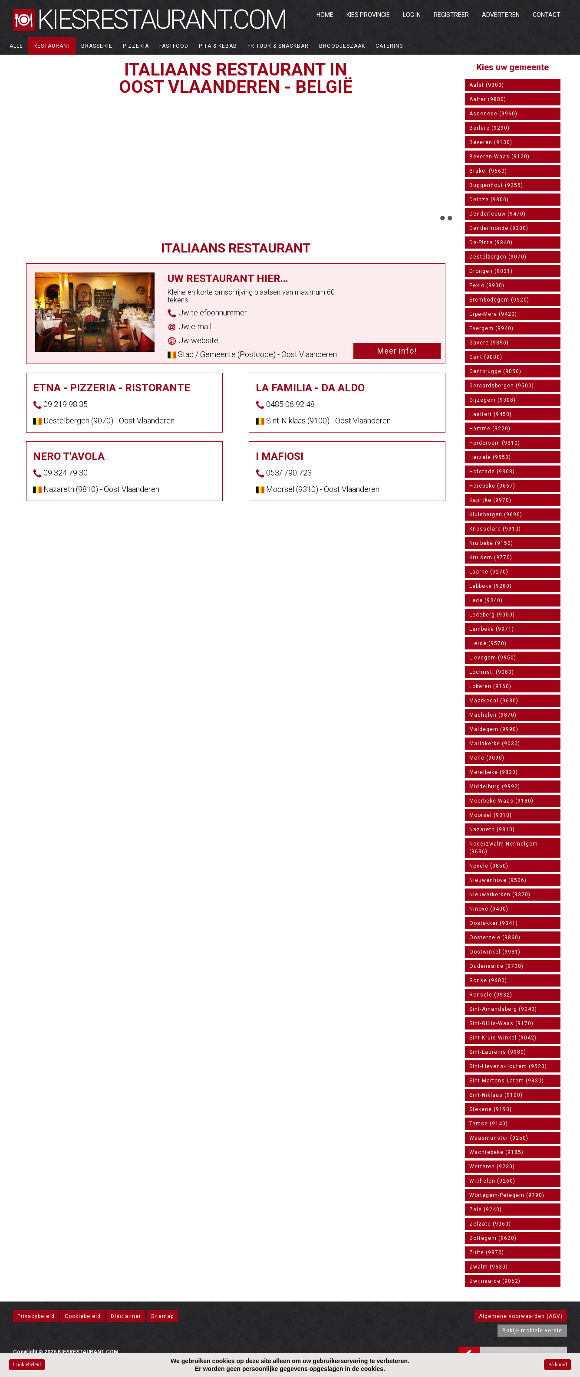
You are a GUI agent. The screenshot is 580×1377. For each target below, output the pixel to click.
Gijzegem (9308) (492, 400)
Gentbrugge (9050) (495, 371)
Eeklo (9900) (486, 285)
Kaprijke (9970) (490, 500)
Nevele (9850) (488, 866)
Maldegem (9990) (493, 729)
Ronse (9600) (488, 980)
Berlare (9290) (489, 128)
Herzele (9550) (490, 457)
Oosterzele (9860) (495, 937)
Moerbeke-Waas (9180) (501, 801)
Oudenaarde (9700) (496, 966)
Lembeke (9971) (491, 629)
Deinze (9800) (489, 200)
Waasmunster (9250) (498, 1138)
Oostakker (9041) (493, 923)
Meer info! (397, 350)
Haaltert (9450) (490, 414)
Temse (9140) (488, 1124)
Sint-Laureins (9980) (497, 1052)
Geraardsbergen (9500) (501, 386)
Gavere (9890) (489, 343)
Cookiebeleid (83, 1316)
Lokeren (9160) (490, 686)
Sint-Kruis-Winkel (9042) (503, 1038)
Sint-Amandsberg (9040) (503, 1009)
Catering (389, 46)
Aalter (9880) (487, 99)
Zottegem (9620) (493, 1238)
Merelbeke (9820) (493, 772)
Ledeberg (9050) (492, 615)
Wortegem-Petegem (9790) (506, 1195)
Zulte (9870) (486, 1252)
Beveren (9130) (490, 142)
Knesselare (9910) (495, 529)
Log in (412, 14)
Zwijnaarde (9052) (495, 1281)
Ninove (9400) (488, 909)
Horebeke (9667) (492, 486)
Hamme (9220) (490, 429)
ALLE (16, 46)
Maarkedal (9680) (493, 701)
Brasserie (96, 46)
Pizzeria (136, 46)
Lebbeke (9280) (490, 586)
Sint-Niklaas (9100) (496, 1095)
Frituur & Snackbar (278, 46)
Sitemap (162, 1316)
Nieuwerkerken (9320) (500, 895)
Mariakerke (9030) (494, 744)
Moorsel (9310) (490, 815)
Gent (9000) (485, 357)
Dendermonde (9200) (498, 228)
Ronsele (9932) (490, 995)
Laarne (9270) (488, 572)
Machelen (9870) (493, 715)
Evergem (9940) (491, 328)
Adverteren (501, 14)
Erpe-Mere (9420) (493, 314)
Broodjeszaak (342, 46)
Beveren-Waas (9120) (499, 157)
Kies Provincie (368, 14)
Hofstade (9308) (492, 472)
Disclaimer (126, 1316)
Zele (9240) (485, 1210)
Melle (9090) (486, 758)
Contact (546, 14)
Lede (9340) (486, 600)
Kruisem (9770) (490, 557)
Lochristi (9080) (491, 672)
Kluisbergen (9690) (495, 514)
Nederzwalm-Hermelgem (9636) (503, 848)
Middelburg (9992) (494, 787)
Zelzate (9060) (490, 1224)
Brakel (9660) (488, 171)
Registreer (451, 14)
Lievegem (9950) (492, 658)
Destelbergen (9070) (498, 257)
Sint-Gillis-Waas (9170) (501, 1023)
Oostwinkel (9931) (495, 952)
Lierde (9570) (488, 643)
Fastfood (173, 46)
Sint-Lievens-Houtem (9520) (508, 1066)
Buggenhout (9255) (496, 185)
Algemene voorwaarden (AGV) (521, 1316)
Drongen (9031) (491, 271)
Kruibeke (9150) (491, 543)
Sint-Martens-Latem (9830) (506, 1081)
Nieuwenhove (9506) (498, 880)
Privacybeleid (36, 1316)
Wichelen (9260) (492, 1181)
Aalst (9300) (486, 85)
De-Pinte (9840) (491, 242)
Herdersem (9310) (494, 443)
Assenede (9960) (493, 114)
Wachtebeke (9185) (496, 1152)
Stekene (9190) (490, 1109)
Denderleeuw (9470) (497, 214)
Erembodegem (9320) (499, 300)
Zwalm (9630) (488, 1267)
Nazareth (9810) (492, 829)
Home (324, 14)
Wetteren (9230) (492, 1167)
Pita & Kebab (218, 46)
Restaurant (52, 46)
